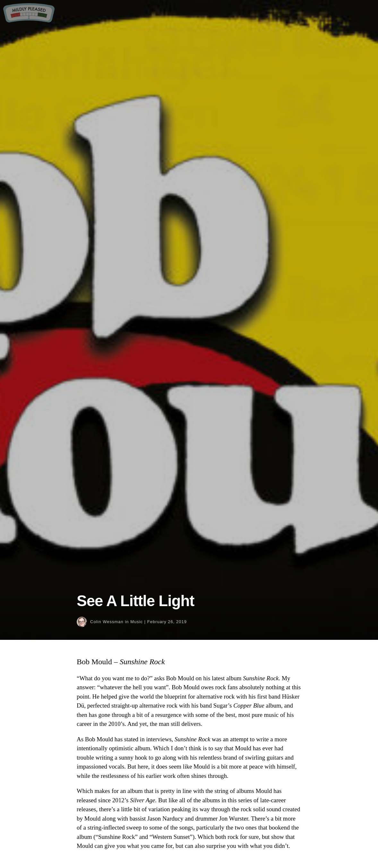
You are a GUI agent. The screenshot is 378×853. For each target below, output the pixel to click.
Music (136, 621)
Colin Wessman (107, 621)
